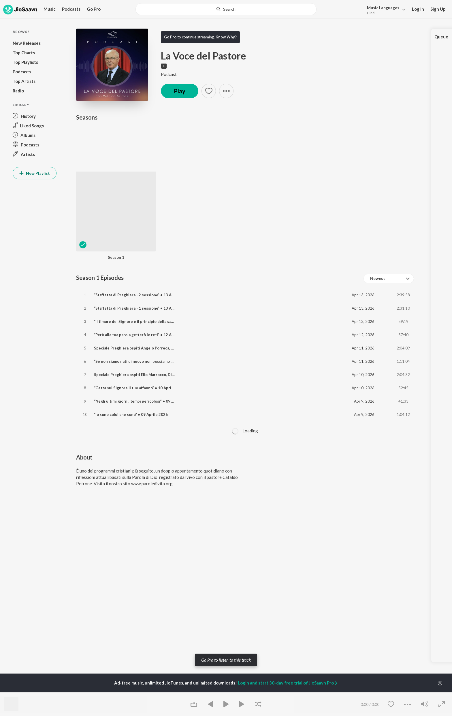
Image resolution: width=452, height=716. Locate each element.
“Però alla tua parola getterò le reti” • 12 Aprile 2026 (142, 334)
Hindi (371, 13)
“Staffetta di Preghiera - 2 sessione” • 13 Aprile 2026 (142, 295)
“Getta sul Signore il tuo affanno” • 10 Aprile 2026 (139, 388)
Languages (383, 7)
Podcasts (71, 9)
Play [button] (179, 91)
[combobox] (389, 278)
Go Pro (94, 9)
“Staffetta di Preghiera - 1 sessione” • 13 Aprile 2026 (142, 308)
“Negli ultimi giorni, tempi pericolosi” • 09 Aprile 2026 (143, 401)
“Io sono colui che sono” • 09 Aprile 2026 (131, 414)
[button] (385, 9)
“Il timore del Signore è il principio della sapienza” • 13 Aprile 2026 (155, 321)
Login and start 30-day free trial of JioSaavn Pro (288, 682)
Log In (418, 9)
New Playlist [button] (34, 173)
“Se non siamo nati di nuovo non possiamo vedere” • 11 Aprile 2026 (155, 361)
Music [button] (50, 9)
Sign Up (438, 9)
